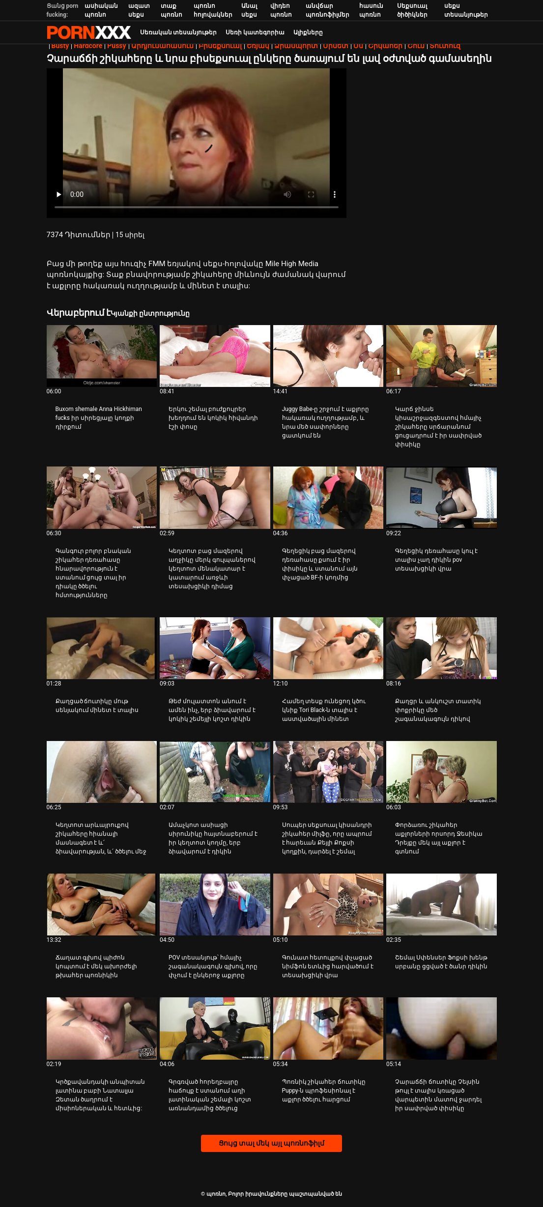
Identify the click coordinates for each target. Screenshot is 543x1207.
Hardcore (88, 46)
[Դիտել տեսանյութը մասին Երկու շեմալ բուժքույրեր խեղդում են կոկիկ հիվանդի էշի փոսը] (215, 356)
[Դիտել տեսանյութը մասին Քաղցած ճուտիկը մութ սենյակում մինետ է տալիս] (102, 648)
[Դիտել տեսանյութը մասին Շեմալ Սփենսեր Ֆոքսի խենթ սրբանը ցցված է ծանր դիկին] (441, 904)
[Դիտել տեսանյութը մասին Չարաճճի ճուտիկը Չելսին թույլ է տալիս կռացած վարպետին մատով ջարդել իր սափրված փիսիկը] (441, 1028)
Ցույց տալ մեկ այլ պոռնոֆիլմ (272, 1143)
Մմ (358, 46)
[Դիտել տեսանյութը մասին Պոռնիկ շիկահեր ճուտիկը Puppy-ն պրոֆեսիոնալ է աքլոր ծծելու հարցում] (328, 1028)
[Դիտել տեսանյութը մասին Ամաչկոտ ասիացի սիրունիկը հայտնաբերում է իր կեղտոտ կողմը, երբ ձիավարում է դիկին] (215, 772)
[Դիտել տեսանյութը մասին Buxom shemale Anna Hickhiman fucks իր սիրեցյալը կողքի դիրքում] (102, 356)
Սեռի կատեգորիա (255, 32)
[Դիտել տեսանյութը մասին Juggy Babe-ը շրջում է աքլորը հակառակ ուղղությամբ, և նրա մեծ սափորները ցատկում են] (328, 356)
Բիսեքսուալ (220, 46)
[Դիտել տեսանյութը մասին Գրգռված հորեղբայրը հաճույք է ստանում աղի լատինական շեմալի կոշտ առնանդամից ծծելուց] (215, 1028)
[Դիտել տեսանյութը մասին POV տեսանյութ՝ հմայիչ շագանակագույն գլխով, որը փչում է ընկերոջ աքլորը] (215, 904)
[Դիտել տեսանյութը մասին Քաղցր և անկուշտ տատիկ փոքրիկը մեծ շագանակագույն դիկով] (441, 648)
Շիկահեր (385, 46)
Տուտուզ (444, 46)
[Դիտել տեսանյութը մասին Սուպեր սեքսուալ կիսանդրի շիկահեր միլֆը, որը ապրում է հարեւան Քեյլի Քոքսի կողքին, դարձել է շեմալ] (328, 772)
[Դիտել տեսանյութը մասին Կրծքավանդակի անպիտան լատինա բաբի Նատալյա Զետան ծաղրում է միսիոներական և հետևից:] (102, 1028)
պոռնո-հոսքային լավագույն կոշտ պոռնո (89, 32)
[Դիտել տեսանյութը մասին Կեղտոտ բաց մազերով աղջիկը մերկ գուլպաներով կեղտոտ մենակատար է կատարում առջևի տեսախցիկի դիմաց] (215, 497)
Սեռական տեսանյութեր (178, 32)
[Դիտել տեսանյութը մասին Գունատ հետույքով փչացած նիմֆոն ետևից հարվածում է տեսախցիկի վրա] (328, 904)
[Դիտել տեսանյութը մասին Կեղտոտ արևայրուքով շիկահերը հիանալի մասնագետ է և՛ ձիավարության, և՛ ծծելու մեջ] (102, 772)
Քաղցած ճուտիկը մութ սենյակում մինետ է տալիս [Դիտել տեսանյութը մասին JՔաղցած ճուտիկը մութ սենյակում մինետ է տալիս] (97, 705)
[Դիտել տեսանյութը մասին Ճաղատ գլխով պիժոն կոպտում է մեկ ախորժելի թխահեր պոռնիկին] (102, 904)
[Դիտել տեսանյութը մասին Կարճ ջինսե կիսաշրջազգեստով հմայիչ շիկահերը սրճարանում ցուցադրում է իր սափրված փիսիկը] (441, 356)
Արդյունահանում (162, 46)
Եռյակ (258, 46)
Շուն (416, 46)
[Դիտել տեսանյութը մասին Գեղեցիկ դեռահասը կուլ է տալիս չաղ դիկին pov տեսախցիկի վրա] (441, 497)
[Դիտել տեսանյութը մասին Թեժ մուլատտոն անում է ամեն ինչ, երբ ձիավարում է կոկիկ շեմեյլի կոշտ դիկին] (215, 648)
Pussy (116, 46)
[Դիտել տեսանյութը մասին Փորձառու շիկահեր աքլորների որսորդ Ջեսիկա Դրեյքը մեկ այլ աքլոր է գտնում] (441, 772)
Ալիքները (308, 32)
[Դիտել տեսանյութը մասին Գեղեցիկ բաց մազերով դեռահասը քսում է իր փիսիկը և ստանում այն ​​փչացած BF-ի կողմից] (328, 497)
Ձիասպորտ (296, 46)
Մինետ (335, 46)
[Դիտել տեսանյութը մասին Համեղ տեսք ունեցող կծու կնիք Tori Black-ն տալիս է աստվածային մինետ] (328, 648)
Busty (60, 46)
